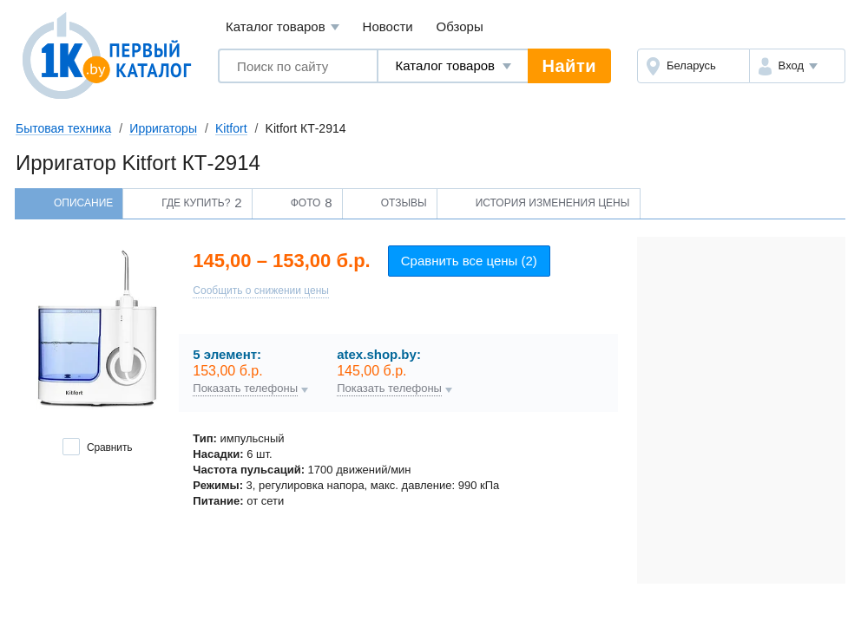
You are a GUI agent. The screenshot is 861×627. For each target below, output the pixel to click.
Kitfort (231, 128)
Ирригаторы (163, 128)
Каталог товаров (282, 27)
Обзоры (460, 26)
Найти (569, 65)
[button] (797, 65)
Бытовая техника (63, 128)
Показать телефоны (245, 388)
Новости (388, 26)
